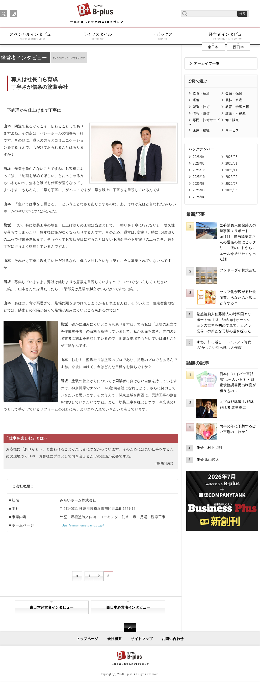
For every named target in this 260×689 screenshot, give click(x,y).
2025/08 (198, 183)
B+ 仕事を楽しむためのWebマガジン (96, 13)
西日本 (238, 47)
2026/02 (198, 163)
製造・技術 (201, 107)
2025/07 (231, 183)
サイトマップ (142, 638)
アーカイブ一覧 (206, 63)
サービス (232, 130)
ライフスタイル (97, 36)
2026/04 (198, 157)
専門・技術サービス (204, 122)
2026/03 (231, 157)
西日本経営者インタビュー (128, 607)
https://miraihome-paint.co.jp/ (82, 525)
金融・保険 (233, 93)
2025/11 (231, 170)
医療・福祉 (201, 130)
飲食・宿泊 (201, 93)
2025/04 (198, 197)
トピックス (162, 36)
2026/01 (231, 163)
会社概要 (114, 638)
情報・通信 (201, 113)
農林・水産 (233, 100)
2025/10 (198, 177)
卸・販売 (232, 120)
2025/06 (198, 190)
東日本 (213, 47)
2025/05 (231, 190)
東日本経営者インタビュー (51, 607)
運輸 (196, 100)
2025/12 (198, 170)
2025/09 (231, 177)
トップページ (87, 638)
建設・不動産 (235, 113)
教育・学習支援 (237, 107)
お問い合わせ (173, 638)
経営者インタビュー (227, 36)
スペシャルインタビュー (32, 36)
